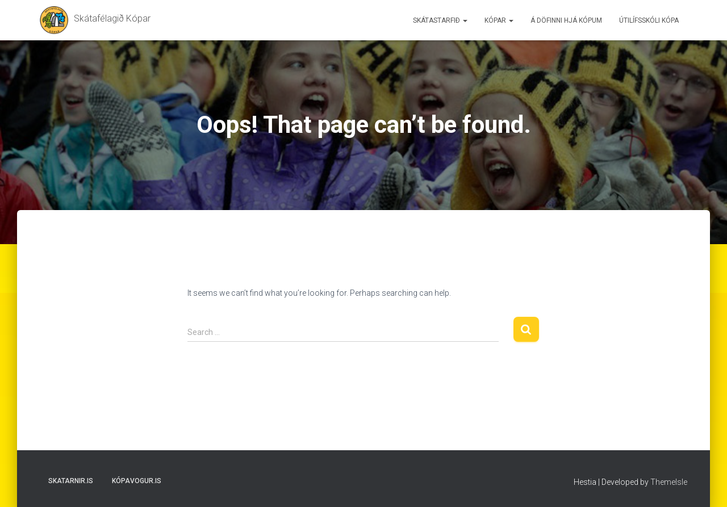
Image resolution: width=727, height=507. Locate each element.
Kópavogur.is (136, 481)
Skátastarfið (440, 20)
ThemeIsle (668, 482)
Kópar (498, 20)
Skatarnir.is (70, 481)
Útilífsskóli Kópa (649, 20)
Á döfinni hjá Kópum (566, 20)
